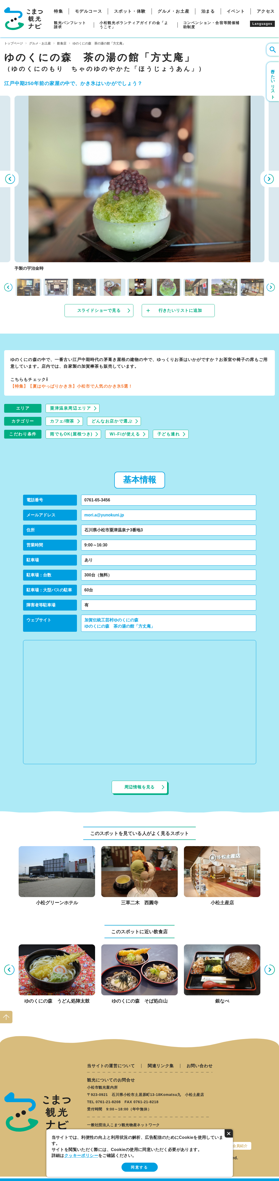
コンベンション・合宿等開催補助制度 (211, 25)
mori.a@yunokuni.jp (104, 515)
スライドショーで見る (99, 310)
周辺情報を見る (139, 787)
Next (269, 179)
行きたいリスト (273, 81)
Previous (9, 179)
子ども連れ (168, 434)
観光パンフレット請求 (70, 25)
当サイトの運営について (111, 1066)
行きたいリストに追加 (180, 310)
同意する (139, 1167)
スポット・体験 (130, 11)
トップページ (13, 43)
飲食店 (61, 43)
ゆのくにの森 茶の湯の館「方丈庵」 (119, 626)
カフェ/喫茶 (62, 421)
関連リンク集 (161, 1066)
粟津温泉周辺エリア (70, 408)
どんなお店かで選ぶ (111, 421)
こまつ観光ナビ (23, 18)
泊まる (208, 11)
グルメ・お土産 (173, 11)
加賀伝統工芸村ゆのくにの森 (111, 620)
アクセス (266, 11)
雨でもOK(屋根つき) (71, 434)
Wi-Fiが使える (125, 434)
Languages (262, 24)
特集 (58, 11)
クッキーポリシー (81, 1155)
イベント (236, 11)
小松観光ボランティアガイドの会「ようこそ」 (133, 25)
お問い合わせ (200, 1066)
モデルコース (88, 11)
